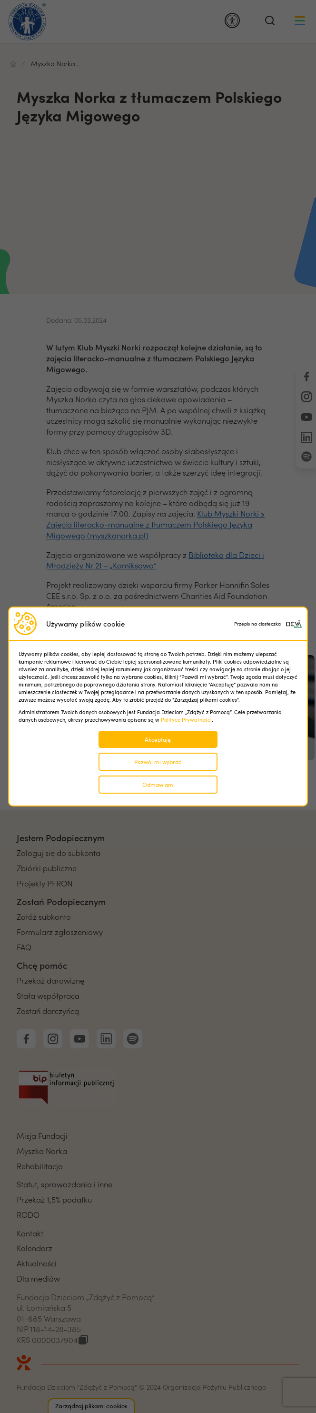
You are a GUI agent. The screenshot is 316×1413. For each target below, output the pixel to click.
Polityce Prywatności (186, 719)
